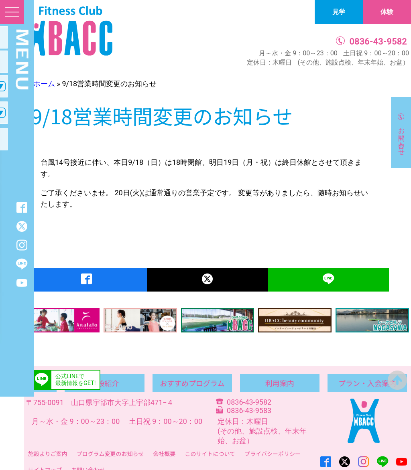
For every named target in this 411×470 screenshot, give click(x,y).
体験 (386, 12)
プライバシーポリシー (272, 454)
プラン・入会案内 (367, 383)
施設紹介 (104, 383)
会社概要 (164, 454)
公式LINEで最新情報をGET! (75, 380)
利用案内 (279, 383)
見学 (338, 12)
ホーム (44, 83)
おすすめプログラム (192, 383)
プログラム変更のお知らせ (110, 454)
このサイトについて (210, 454)
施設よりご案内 (47, 454)
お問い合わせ (401, 137)
